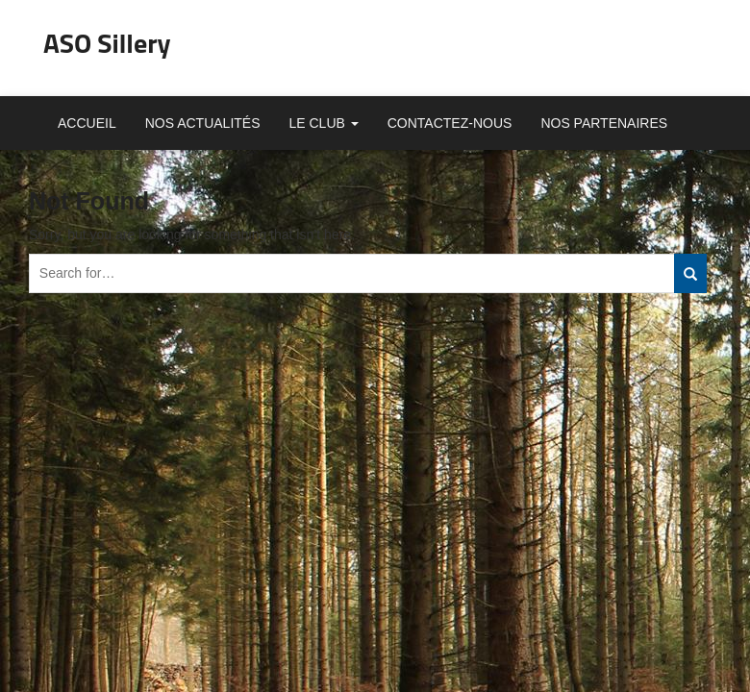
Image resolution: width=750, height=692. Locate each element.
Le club (324, 123)
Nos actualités (203, 123)
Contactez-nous (450, 123)
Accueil (87, 123)
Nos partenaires (603, 123)
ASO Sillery (107, 42)
